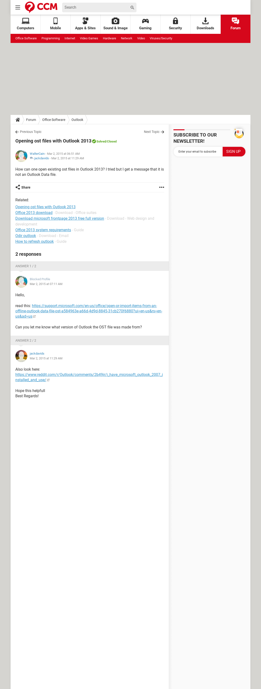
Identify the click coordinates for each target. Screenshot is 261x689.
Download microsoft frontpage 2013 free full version (59, 218)
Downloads (205, 24)
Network (126, 38)
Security (175, 24)
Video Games (89, 38)
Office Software (26, 38)
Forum (236, 24)
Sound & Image (115, 24)
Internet (70, 38)
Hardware (109, 38)
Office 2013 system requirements (43, 230)
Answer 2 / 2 (25, 340)
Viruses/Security (161, 38)
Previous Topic (31, 132)
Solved (101, 141)
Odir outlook (25, 235)
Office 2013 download (34, 212)
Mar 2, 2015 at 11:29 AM (67, 158)
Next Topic (152, 132)
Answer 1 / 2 (25, 266)
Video (141, 38)
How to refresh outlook (34, 241)
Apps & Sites (85, 24)
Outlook (77, 120)
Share (25, 187)
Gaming (145, 24)
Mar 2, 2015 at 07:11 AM (46, 284)
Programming (51, 38)
